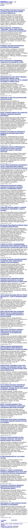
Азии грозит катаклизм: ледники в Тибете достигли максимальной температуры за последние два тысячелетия (11, 332)
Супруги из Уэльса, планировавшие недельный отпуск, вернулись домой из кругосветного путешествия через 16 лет (14, 245)
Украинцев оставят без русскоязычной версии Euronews (13, 98)
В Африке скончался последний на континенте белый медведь (12, 46)
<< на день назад (3, 521)
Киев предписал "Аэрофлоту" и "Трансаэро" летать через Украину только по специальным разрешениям (13, 29)
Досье (6, 523)
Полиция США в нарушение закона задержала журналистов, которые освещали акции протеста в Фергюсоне (13, 280)
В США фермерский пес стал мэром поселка (12, 457)
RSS (21, 523)
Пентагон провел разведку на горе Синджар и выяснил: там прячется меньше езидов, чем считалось (12, 438)
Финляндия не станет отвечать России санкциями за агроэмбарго (13, 503)
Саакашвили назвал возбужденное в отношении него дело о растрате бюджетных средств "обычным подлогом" (12, 149)
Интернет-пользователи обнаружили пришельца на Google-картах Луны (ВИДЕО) (12, 133)
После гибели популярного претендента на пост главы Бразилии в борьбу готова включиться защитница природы (13, 166)
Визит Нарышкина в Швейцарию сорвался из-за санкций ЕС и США (11, 61)
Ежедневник (16, 523)
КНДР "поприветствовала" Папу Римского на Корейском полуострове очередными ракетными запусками (12, 405)
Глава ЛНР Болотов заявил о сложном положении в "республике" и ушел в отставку (13, 209)
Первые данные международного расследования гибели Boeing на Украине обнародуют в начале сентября (13, 347)
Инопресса (16, 526)
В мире (2, 5)
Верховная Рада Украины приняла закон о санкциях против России (13, 225)
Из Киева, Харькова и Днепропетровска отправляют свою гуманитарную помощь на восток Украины (13, 260)
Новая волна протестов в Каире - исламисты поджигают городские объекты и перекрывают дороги (11, 187)
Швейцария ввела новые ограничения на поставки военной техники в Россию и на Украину (13, 421)
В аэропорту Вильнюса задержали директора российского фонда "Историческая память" (12, 486)
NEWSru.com (6, 2)
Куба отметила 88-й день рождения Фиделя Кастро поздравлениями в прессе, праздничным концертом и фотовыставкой (12, 314)
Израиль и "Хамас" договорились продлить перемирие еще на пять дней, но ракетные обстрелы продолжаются (13, 471)
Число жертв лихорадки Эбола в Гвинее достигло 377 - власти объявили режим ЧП (13, 296)
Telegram (3, 525)
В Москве (10, 526)
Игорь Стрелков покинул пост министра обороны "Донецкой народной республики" (13, 114)
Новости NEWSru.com (7, 527)
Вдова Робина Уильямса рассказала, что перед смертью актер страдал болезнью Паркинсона (12, 11)
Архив (10, 523)
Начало (2, 523)
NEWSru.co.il (4, 526)
